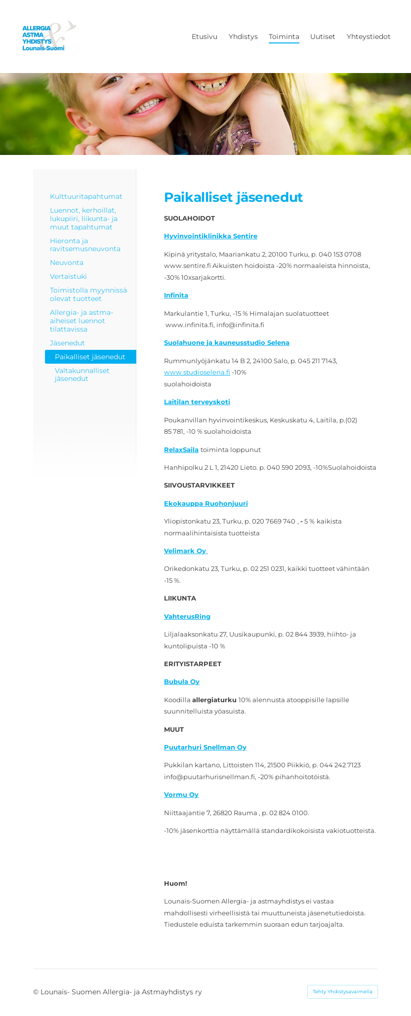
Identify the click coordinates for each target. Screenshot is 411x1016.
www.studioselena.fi (197, 372)
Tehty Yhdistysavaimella (342, 991)
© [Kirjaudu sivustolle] (37, 991)
